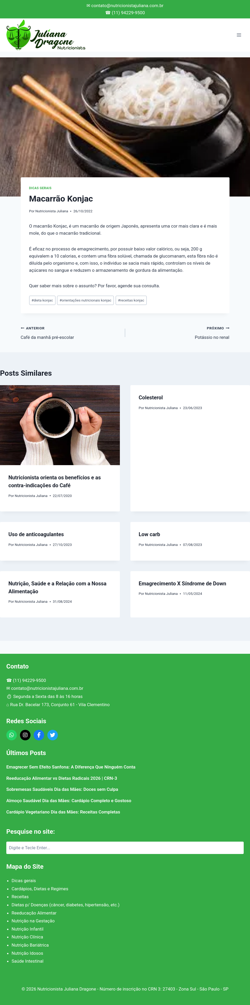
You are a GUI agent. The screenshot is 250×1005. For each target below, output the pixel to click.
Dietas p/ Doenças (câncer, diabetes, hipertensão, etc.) (66, 904)
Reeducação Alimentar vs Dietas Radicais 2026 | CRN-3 (61, 778)
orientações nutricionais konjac (85, 300)
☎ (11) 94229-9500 (125, 12)
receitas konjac (131, 300)
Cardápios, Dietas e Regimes (40, 888)
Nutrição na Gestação (33, 920)
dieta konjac (42, 300)
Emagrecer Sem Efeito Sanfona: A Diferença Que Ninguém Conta (70, 767)
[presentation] (60, 425)
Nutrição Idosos (27, 953)
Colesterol (151, 397)
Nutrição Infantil (27, 929)
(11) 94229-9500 (29, 680)
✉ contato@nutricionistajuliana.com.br (125, 5)
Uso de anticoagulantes (36, 534)
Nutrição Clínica (27, 936)
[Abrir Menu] (239, 35)
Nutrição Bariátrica (30, 945)
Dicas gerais (40, 188)
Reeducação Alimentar (34, 913)
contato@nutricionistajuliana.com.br (47, 688)
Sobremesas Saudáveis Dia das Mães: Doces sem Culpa (62, 789)
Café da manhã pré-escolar (71, 332)
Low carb (149, 534)
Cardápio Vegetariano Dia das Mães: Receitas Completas (63, 812)
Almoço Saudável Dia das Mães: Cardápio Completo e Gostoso (68, 800)
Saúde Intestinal (27, 961)
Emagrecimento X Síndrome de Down (182, 583)
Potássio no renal (179, 332)
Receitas (20, 896)
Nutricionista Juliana (51, 211)
